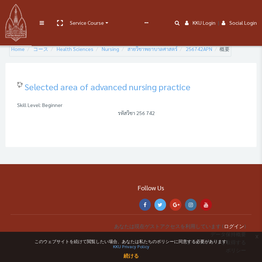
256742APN (199, 48)
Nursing (110, 48)
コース (40, 48)
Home (18, 48)
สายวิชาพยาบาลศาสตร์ (152, 48)
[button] (57, 12)
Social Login (239, 11)
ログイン (234, 226)
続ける (131, 255)
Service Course (84, 11)
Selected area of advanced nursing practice (107, 86)
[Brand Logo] (15, 12)
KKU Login (200, 11)
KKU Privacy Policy (131, 246)
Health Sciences (75, 48)
